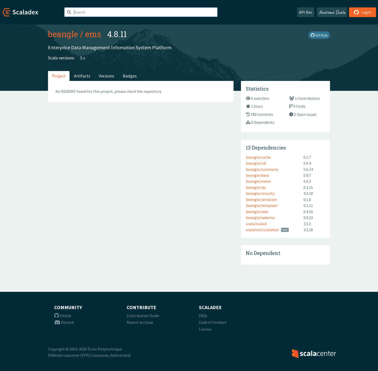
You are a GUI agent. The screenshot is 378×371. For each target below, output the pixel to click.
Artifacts (82, 76)
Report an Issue (140, 322)
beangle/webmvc (260, 217)
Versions (106, 76)
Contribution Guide (143, 315)
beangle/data (257, 175)
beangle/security (260, 193)
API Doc (305, 12)
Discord (64, 322)
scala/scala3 (256, 223)
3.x (82, 58)
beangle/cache (258, 157)
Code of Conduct (213, 322)
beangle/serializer (261, 199)
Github (62, 315)
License (205, 329)
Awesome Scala (332, 12)
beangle (63, 33)
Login (362, 12)
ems (93, 33)
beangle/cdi (256, 163)
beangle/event (258, 181)
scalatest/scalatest (262, 229)
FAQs (203, 315)
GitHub (319, 35)
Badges (130, 76)
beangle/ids (256, 187)
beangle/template (262, 205)
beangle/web (257, 211)
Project (59, 76)
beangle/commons (262, 169)
